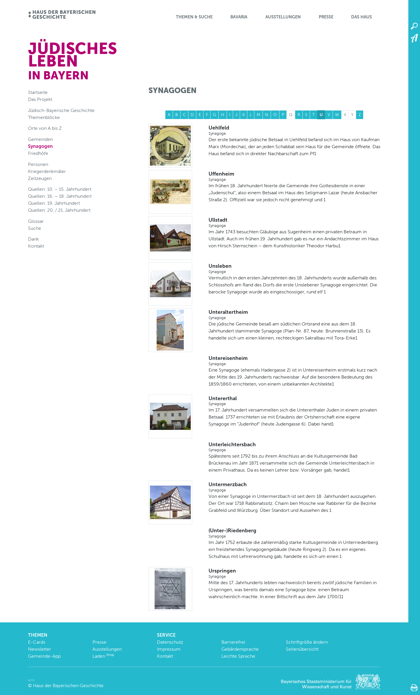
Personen (38, 164)
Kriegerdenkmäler (47, 171)
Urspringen (294, 573)
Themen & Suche (194, 17)
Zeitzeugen (40, 178)
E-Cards (36, 642)
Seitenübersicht (302, 649)
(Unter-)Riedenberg (294, 533)
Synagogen (40, 146)
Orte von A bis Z (45, 128)
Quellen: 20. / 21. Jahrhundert (59, 210)
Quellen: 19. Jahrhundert (54, 203)
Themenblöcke (44, 117)
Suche (34, 228)
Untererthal (294, 401)
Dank (33, 239)
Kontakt (36, 246)
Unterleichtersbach (294, 447)
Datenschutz (170, 642)
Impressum (169, 649)
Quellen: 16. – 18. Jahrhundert (60, 196)
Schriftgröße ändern (307, 642)
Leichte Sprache (238, 656)
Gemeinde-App (44, 656)
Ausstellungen (283, 17)
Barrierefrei (233, 642)
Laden (103, 656)
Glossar (36, 221)
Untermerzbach (294, 487)
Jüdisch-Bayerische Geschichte (61, 110)
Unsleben (294, 268)
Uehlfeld (294, 130)
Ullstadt (294, 222)
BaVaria (238, 17)
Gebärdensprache (240, 649)
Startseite (38, 92)
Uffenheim (294, 176)
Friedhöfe (38, 153)
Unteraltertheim (294, 315)
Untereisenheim (294, 361)
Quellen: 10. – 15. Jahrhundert (59, 189)
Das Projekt (40, 99)
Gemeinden (40, 139)
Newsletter (39, 649)
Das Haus (361, 17)
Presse (326, 17)
